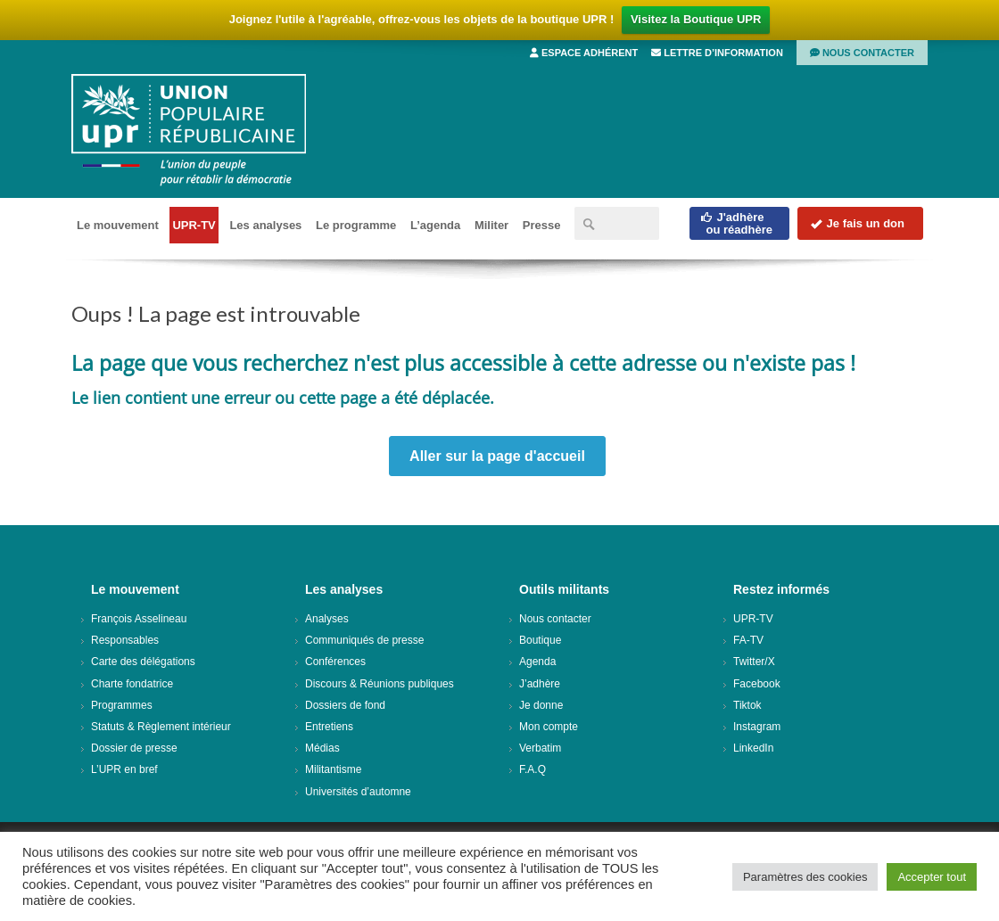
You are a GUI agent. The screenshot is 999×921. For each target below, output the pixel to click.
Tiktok (747, 705)
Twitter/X (754, 661)
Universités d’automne (358, 791)
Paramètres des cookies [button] (805, 877)
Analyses (327, 619)
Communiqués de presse (364, 640)
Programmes (122, 705)
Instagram (756, 726)
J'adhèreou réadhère (736, 223)
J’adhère (539, 684)
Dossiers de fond (345, 705)
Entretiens (329, 726)
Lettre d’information (717, 52)
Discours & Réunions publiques (379, 684)
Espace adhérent (584, 52)
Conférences (335, 661)
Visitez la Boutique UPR (696, 19)
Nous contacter (862, 52)
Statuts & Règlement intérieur (161, 726)
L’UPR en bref (124, 769)
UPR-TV (193, 225)
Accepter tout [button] (931, 877)
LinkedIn (753, 748)
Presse (542, 225)
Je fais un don (857, 223)
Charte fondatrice (132, 684)
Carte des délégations (143, 661)
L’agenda (435, 225)
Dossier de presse (134, 748)
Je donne (541, 705)
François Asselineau (138, 619)
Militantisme (333, 769)
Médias (322, 748)
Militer (491, 225)
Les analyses (265, 225)
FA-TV (748, 640)
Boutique (540, 640)
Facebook (756, 684)
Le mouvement (118, 225)
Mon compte (548, 726)
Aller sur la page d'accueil (497, 456)
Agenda (537, 661)
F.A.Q (532, 769)
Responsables (125, 640)
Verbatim (540, 748)
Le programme (356, 225)
